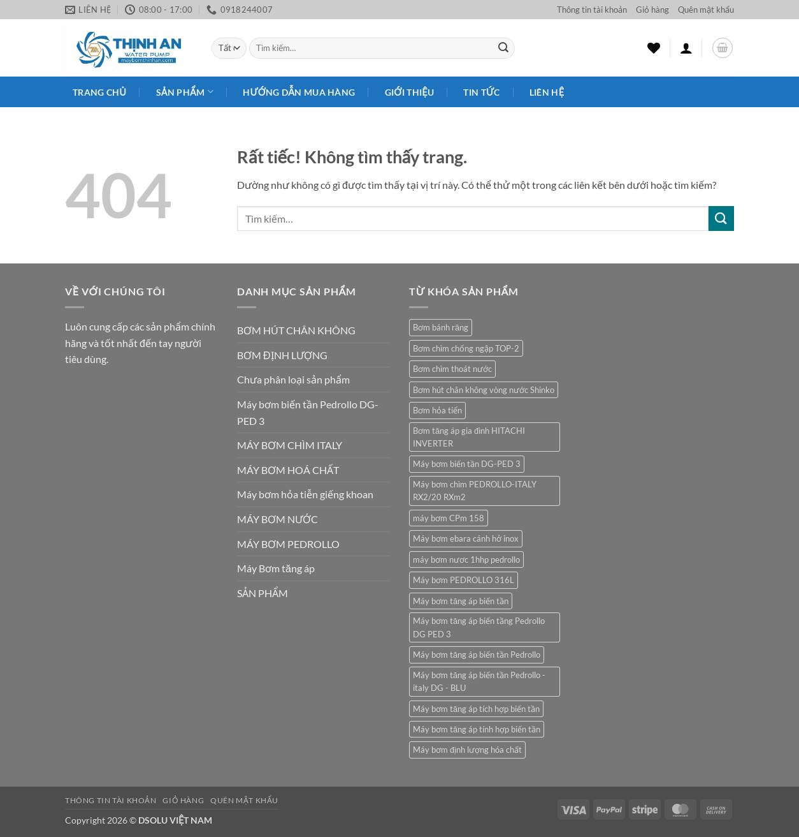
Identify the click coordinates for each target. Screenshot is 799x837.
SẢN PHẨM (262, 593)
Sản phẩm (184, 91)
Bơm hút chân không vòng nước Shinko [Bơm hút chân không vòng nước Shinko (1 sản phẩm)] (483, 390)
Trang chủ (99, 92)
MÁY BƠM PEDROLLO (288, 544)
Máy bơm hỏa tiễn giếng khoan (305, 494)
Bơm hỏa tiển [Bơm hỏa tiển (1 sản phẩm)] (437, 410)
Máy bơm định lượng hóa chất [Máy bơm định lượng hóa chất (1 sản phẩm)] (467, 749)
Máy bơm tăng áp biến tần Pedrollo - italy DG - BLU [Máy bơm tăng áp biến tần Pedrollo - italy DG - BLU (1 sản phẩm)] (479, 681)
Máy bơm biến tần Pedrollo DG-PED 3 (307, 412)
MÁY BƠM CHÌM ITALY (289, 445)
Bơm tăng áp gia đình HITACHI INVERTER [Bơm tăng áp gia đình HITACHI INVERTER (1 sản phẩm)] (469, 437)
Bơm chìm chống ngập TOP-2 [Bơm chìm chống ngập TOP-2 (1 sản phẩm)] (466, 348)
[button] (686, 48)
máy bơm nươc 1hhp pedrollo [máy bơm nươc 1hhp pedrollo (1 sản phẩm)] (466, 559)
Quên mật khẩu (706, 9)
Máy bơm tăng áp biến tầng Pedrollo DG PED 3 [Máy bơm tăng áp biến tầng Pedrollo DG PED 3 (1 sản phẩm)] (479, 627)
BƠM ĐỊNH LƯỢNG (282, 355)
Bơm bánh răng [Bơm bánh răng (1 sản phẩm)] (440, 327)
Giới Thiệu (409, 92)
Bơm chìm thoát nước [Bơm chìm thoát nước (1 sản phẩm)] (452, 369)
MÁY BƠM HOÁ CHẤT (288, 470)
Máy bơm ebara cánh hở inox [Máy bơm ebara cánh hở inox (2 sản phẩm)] (466, 538)
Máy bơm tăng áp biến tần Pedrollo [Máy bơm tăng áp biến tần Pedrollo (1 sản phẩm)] (476, 654)
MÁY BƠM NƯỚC (277, 519)
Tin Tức (481, 92)
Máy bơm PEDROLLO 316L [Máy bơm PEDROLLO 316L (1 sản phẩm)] (463, 580)
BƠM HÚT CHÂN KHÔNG (296, 330)
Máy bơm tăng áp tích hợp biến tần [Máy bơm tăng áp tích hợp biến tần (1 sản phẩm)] (476, 709)
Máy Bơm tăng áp (276, 568)
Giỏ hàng (652, 9)
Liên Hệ (546, 92)
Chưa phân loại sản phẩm (293, 379)
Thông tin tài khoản (592, 9)
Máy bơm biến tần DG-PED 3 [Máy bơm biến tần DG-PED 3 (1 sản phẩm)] (467, 464)
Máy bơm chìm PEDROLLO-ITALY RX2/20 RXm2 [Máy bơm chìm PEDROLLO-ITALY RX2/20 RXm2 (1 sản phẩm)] (474, 490)
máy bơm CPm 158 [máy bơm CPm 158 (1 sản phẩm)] (448, 518)
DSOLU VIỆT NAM (175, 820)
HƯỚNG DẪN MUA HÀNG (299, 92)
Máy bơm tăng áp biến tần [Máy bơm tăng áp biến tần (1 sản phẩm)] (460, 601)
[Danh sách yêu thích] (653, 48)
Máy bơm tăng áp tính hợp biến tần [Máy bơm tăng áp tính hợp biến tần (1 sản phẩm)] (476, 729)
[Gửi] (503, 48)
